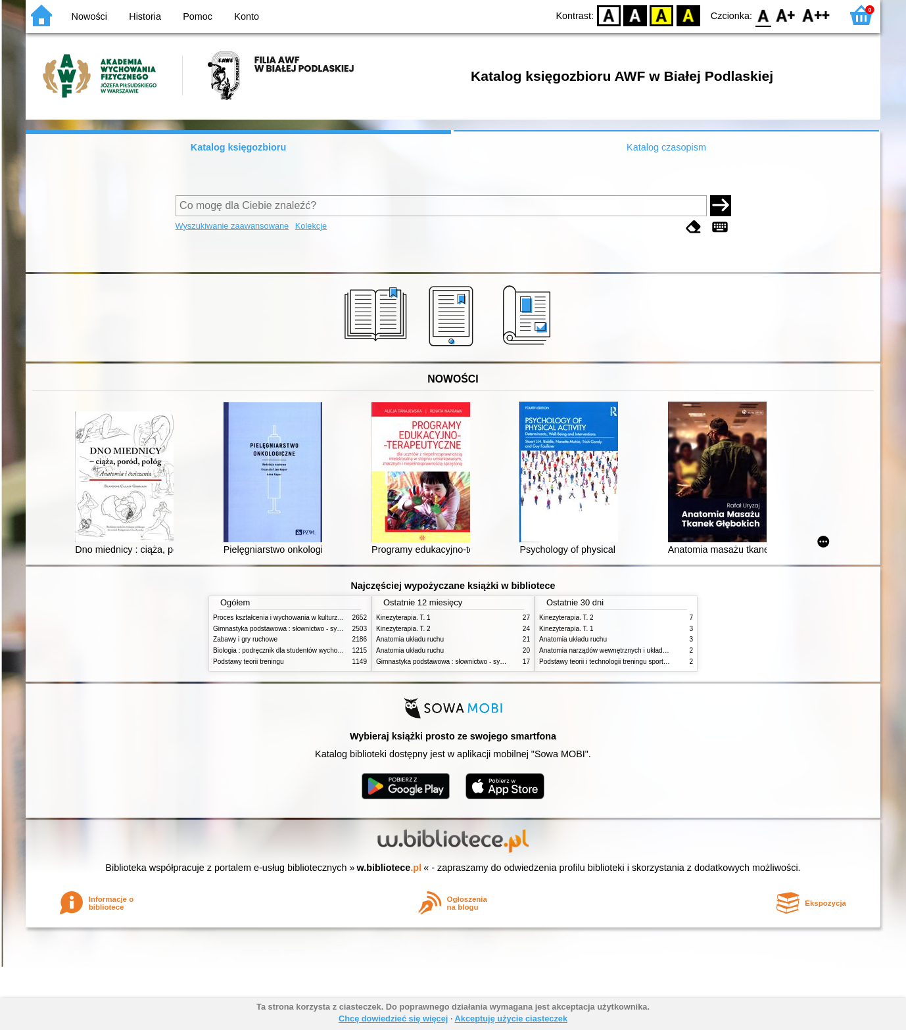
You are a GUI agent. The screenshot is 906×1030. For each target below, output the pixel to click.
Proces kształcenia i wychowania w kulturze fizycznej (290, 617)
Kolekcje (311, 226)
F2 (816, 14)
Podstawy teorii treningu (248, 661)
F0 (763, 14)
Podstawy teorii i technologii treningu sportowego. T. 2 (618, 661)
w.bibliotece (389, 867)
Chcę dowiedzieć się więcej (393, 1018)
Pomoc (197, 16)
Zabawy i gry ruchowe (245, 639)
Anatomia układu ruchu (410, 639)
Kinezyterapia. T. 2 (403, 628)
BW (635, 14)
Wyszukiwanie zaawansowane (232, 226)
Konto (246, 16)
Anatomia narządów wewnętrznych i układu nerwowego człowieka (635, 650)
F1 (786, 14)
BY (688, 14)
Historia (145, 16)
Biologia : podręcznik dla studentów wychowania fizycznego (300, 650)
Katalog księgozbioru (239, 147)
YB (662, 14)
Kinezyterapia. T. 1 (403, 617)
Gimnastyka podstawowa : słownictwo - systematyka (290, 628)
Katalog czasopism (666, 147)
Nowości (89, 16)
